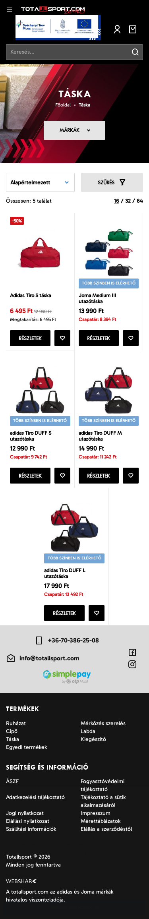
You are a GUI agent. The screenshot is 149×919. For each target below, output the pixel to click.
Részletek (30, 338)
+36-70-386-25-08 (66, 640)
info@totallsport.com (42, 658)
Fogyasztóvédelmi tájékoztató (102, 785)
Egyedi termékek (26, 747)
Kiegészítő (93, 739)
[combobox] (40, 182)
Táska (84, 105)
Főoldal (63, 105)
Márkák (69, 130)
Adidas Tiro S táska (30, 295)
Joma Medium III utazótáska (97, 298)
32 (128, 200)
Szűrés (112, 182)
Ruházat (16, 723)
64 (140, 200)
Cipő (11, 731)
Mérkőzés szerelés (103, 723)
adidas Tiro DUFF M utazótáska (100, 436)
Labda (88, 731)
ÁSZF (12, 781)
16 (116, 200)
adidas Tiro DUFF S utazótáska (30, 436)
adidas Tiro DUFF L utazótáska (64, 573)
